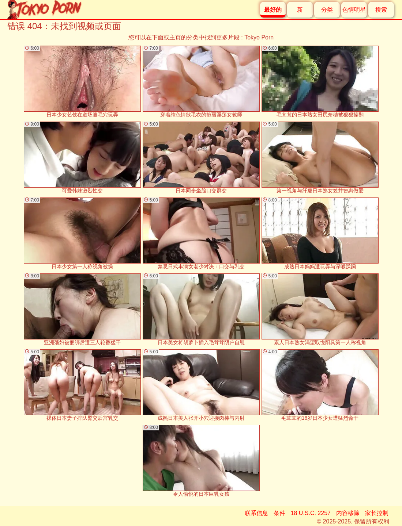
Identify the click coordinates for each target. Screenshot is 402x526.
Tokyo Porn (259, 37)
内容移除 (348, 513)
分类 (327, 10)
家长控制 (376, 513)
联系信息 (256, 513)
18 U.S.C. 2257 (311, 513)
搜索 (381, 10)
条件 (279, 513)
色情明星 (354, 10)
